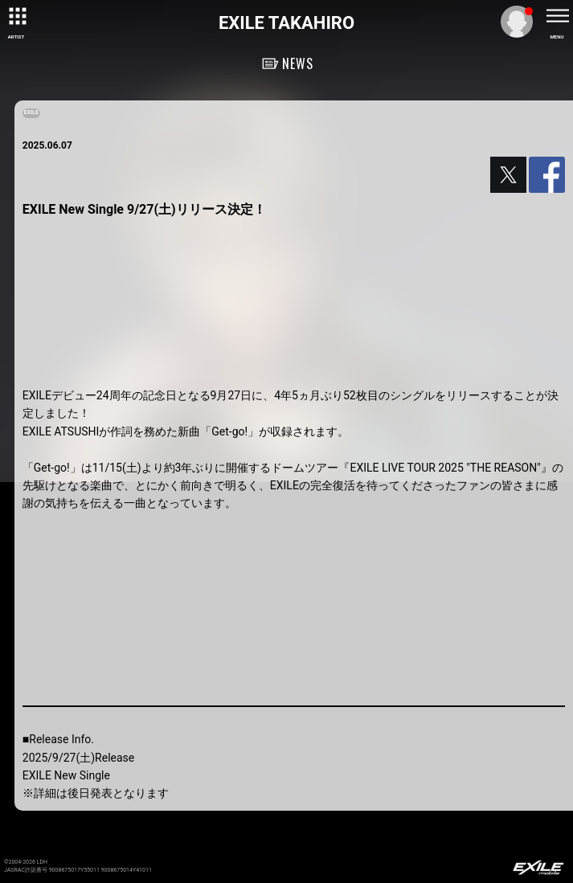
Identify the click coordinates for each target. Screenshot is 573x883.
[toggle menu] (557, 16)
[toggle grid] (16, 16)
